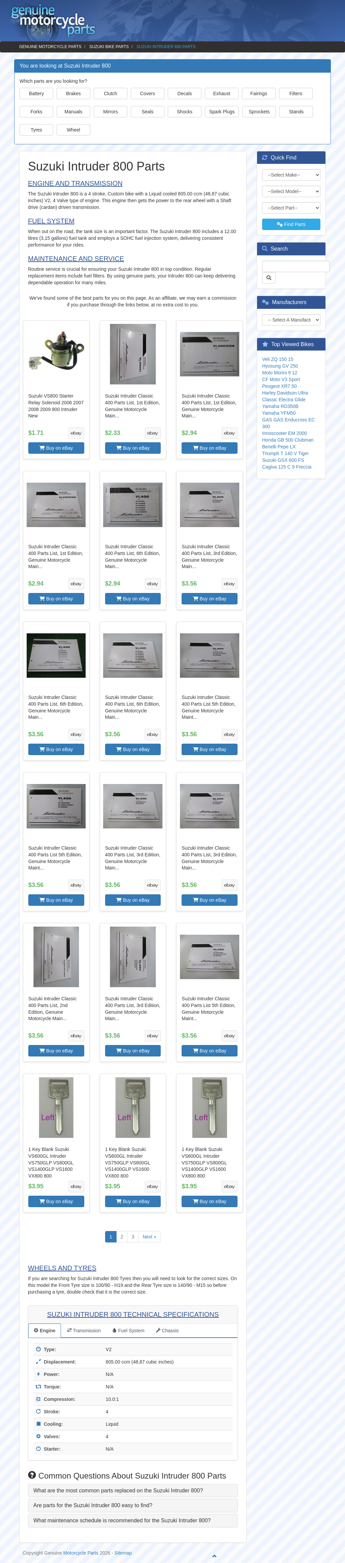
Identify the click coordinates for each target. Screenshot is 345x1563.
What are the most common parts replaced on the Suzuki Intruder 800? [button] (118, 1490)
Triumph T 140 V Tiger (285, 453)
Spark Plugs (221, 111)
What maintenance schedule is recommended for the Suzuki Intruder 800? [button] (122, 1520)
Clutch (110, 93)
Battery (36, 93)
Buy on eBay (56, 448)
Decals (185, 93)
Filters (295, 93)
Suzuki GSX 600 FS (283, 460)
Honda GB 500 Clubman (288, 440)
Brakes (73, 93)
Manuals (74, 111)
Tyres (36, 130)
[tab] (133, 1490)
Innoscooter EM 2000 (284, 433)
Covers (147, 93)
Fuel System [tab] (128, 1330)
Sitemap (123, 1553)
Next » (149, 1236)
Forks (36, 111)
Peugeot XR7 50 (279, 386)
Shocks (184, 111)
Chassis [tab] (167, 1330)
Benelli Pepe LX (279, 446)
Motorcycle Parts (80, 1553)
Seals (147, 111)
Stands (296, 111)
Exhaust (221, 93)
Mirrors (110, 111)
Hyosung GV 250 (280, 366)
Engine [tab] (45, 1330)
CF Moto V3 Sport (281, 379)
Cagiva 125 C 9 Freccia (286, 467)
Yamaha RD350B (280, 406)
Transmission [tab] (84, 1330)
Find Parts (291, 224)
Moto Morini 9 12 (279, 372)
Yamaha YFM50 (279, 413)
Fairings (258, 93)
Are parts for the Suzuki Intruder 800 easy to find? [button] (92, 1505)
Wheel (73, 130)
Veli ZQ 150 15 (277, 359)
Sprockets (259, 111)
